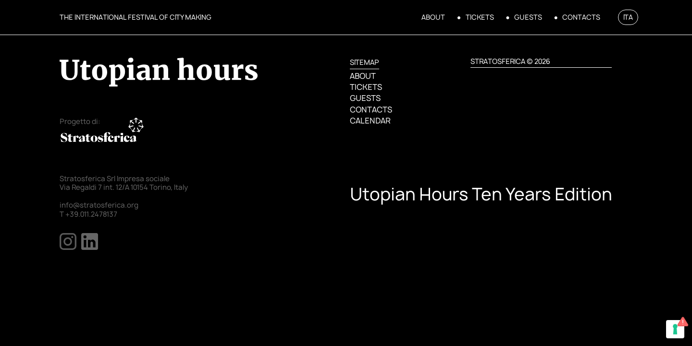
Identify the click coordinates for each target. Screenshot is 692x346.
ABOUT (433, 17)
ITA (628, 17)
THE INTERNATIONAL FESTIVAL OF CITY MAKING (135, 17)
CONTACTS (581, 17)
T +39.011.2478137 (88, 214)
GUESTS (528, 17)
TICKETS (480, 17)
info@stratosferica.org (99, 205)
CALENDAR (370, 120)
